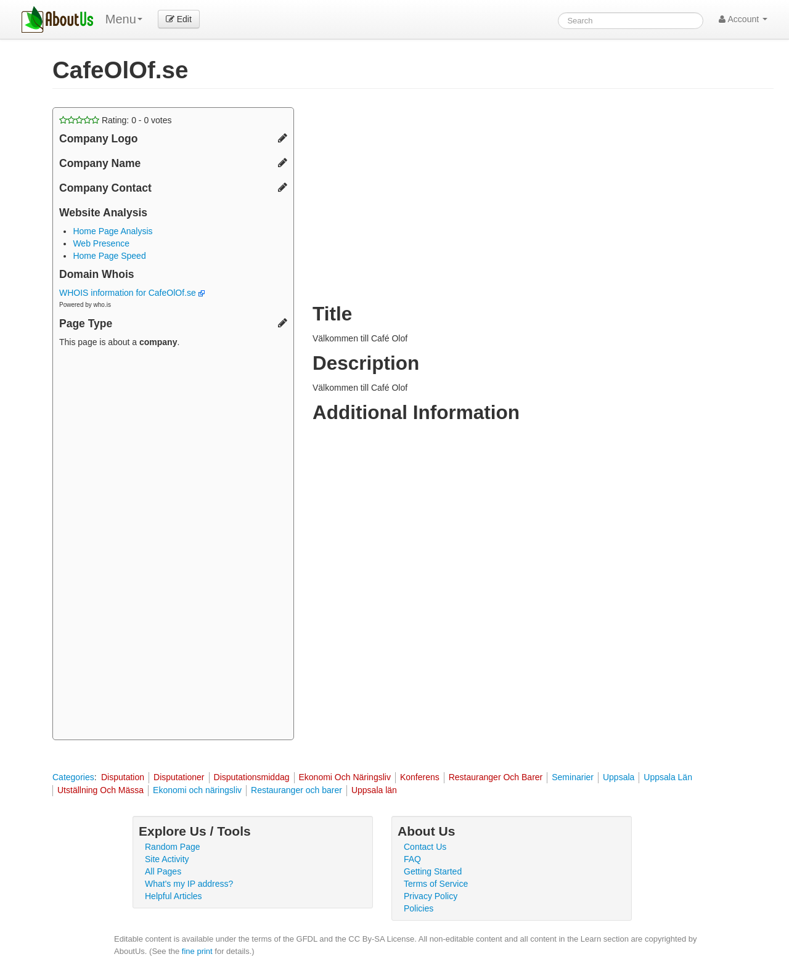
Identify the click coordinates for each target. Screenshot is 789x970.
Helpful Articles (173, 896)
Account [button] (743, 19)
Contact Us (425, 847)
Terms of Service (436, 884)
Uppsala (618, 777)
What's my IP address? (189, 884)
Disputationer (179, 777)
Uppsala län (374, 790)
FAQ (412, 859)
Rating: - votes (115, 120)
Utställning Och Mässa (100, 790)
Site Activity (167, 859)
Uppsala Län (668, 777)
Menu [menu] (123, 19)
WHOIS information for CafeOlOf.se (132, 293)
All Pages (163, 871)
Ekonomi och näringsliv (197, 790)
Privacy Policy (430, 896)
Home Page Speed (109, 256)
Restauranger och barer (296, 790)
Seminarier (573, 777)
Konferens (419, 777)
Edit (179, 19)
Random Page (172, 847)
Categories (73, 777)
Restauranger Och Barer (496, 777)
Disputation (122, 777)
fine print (197, 951)
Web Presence (101, 243)
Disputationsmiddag (252, 777)
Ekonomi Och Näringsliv (345, 777)
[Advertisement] (173, 545)
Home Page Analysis (112, 231)
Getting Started (433, 871)
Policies (418, 908)
